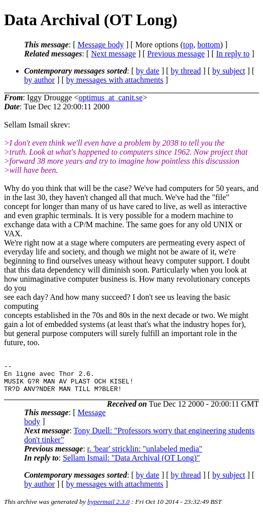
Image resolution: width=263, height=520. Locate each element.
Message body (100, 44)
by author (39, 80)
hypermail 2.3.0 (108, 507)
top (188, 44)
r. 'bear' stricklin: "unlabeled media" (144, 454)
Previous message (176, 53)
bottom (208, 44)
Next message (113, 53)
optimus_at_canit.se (110, 97)
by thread (186, 71)
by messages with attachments (114, 80)
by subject (228, 71)
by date (147, 71)
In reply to (233, 53)
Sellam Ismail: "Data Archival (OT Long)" (131, 464)
